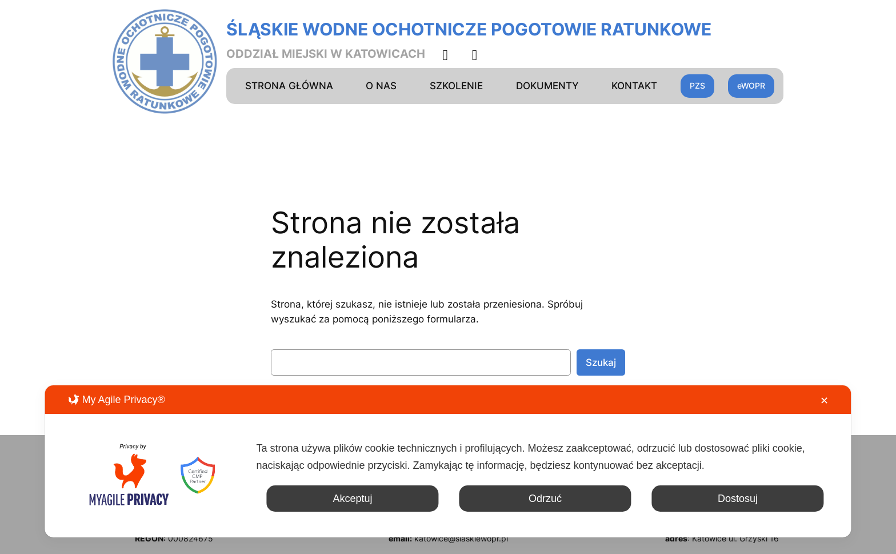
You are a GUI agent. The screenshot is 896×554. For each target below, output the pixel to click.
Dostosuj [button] (738, 498)
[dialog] (448, 461)
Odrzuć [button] (545, 498)
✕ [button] (824, 400)
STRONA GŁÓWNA (289, 85)
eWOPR (751, 85)
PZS (697, 85)
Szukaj (601, 362)
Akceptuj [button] (352, 498)
